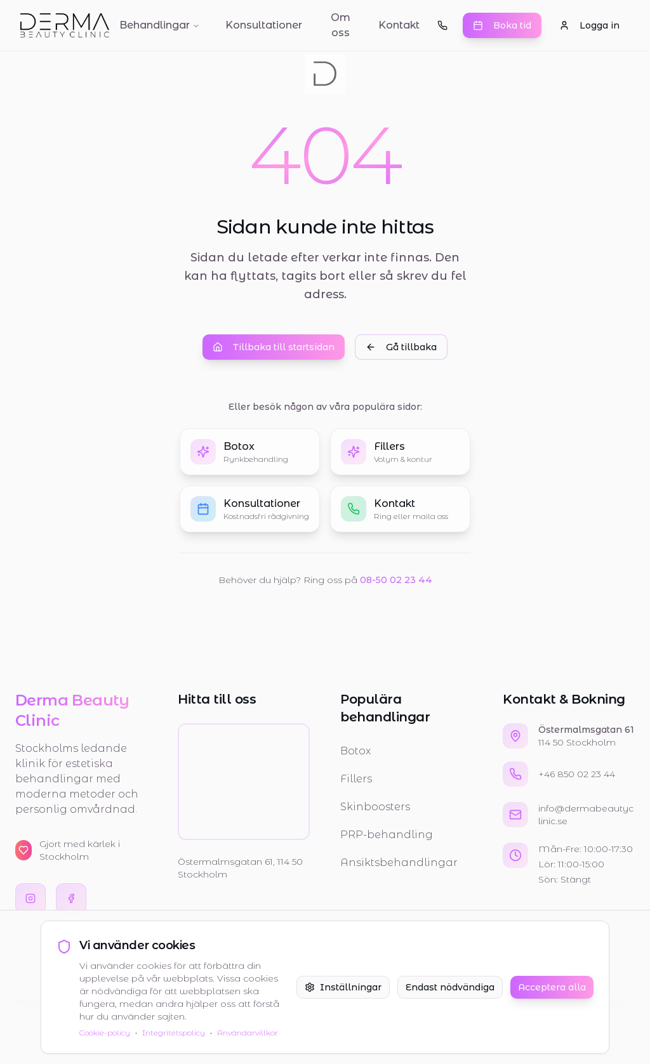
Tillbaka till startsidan (274, 347)
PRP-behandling (386, 835)
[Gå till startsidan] (64, 25)
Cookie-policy (104, 1032)
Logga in (589, 25)
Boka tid (502, 25)
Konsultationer (263, 25)
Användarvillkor (247, 1032)
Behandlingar (159, 25)
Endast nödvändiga (450, 987)
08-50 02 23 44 (396, 580)
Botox (355, 751)
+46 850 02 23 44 (576, 774)
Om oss (340, 25)
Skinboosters (375, 807)
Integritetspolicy (173, 1032)
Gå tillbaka (401, 347)
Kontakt (399, 25)
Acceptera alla (552, 987)
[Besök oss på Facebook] (71, 898)
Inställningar (343, 987)
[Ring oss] (442, 25)
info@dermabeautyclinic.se (585, 815)
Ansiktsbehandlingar (399, 863)
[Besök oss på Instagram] (30, 898)
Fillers (356, 779)
